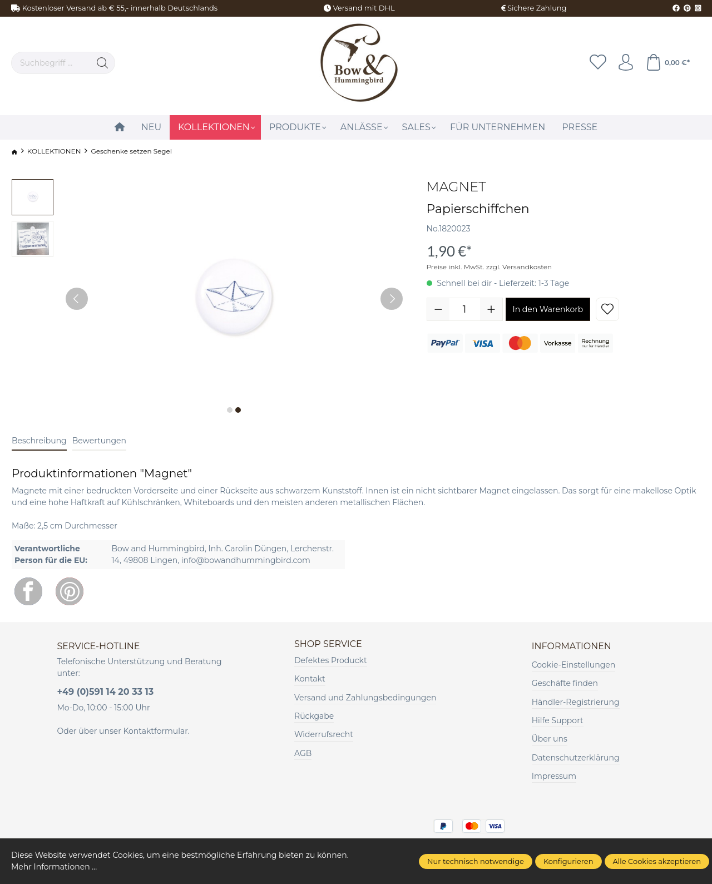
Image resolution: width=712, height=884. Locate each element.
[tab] (39, 441)
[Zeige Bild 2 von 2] (238, 410)
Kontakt (309, 679)
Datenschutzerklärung (576, 758)
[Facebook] (28, 591)
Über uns (549, 739)
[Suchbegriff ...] (51, 63)
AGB (303, 753)
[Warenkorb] (667, 63)
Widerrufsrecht (323, 734)
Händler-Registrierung (576, 702)
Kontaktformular (155, 731)
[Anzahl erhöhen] (491, 309)
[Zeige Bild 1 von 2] (230, 410)
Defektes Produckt (330, 660)
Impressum (554, 776)
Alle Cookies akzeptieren (657, 861)
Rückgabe (314, 716)
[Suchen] (102, 63)
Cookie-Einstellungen (573, 665)
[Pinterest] (69, 591)
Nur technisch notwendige (475, 861)
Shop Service (328, 644)
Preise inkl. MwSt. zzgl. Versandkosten (489, 267)
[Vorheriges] (77, 299)
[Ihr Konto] (625, 63)
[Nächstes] (391, 299)
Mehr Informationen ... (54, 867)
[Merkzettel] (598, 63)
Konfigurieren (568, 861)
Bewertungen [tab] (99, 441)
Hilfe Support (558, 720)
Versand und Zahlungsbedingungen (365, 698)
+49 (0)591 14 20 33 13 (105, 692)
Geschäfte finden (565, 683)
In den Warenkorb (548, 309)
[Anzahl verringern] (438, 309)
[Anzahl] (465, 309)
